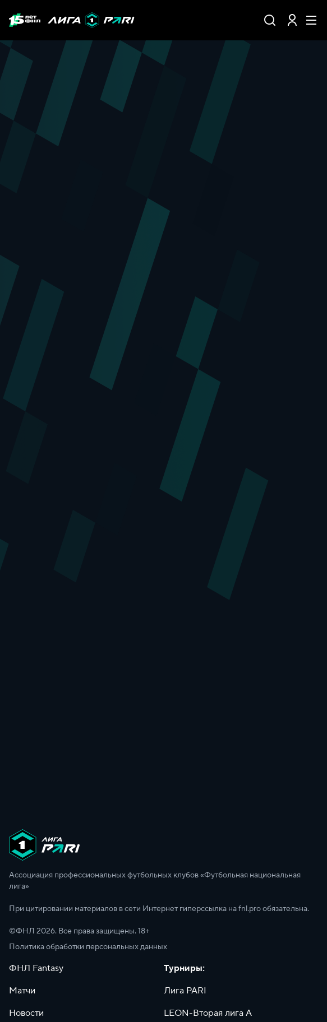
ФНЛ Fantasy (36, 968)
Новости (26, 1013)
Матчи (22, 990)
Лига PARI (185, 990)
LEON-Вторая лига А (208, 1013)
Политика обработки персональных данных (88, 947)
